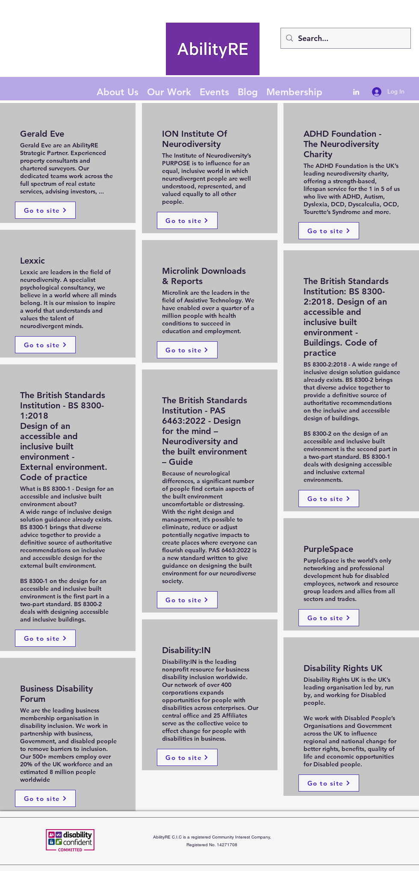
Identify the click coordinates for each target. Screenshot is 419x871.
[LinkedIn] (356, 92)
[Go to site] (45, 210)
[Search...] (345, 38)
